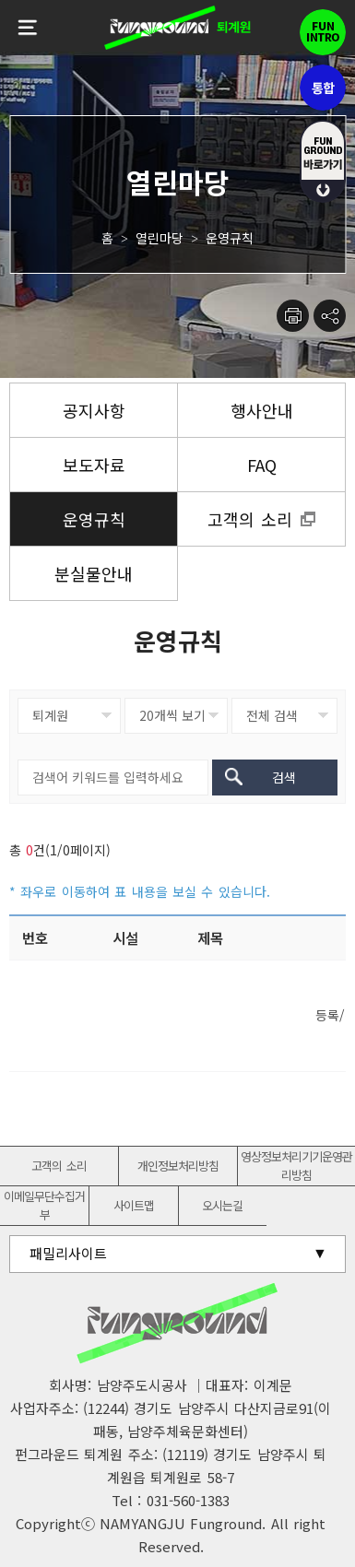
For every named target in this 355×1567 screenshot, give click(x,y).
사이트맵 (133, 1205)
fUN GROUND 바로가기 (323, 161)
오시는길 (222, 1205)
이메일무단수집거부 (44, 1205)
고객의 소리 (58, 1165)
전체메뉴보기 (27, 27)
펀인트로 (323, 32)
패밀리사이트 (68, 1253)
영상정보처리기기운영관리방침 (296, 1166)
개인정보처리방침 (178, 1165)
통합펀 (323, 88)
